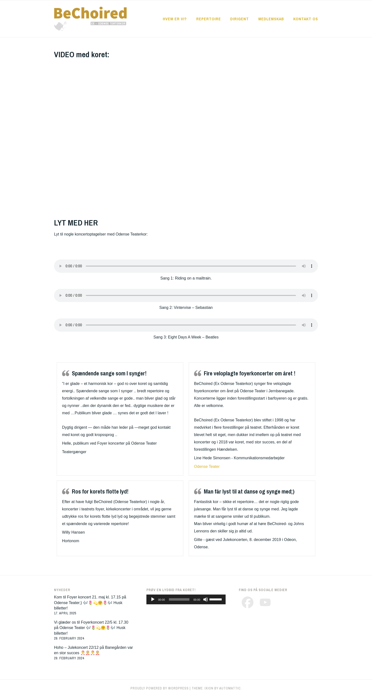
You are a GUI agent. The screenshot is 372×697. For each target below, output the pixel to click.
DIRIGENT (239, 19)
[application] (186, 599)
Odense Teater (207, 466)
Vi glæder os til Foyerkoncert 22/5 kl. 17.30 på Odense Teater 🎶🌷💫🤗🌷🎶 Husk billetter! (91, 627)
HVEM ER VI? (175, 19)
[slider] (179, 599)
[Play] (152, 599)
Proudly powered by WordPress (160, 688)
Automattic (230, 688)
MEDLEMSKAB (271, 19)
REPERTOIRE (208, 19)
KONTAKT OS (305, 19)
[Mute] (205, 599)
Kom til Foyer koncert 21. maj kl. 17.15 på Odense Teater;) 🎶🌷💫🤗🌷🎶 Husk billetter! (90, 602)
